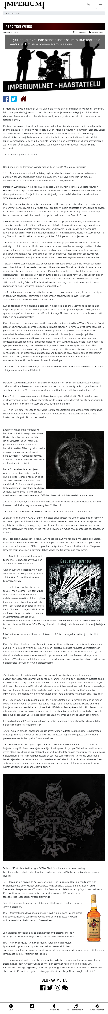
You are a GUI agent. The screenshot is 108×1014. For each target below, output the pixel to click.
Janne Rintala (79, 32)
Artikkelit (14, 14)
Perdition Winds (96, 32)
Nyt (89, 4)
